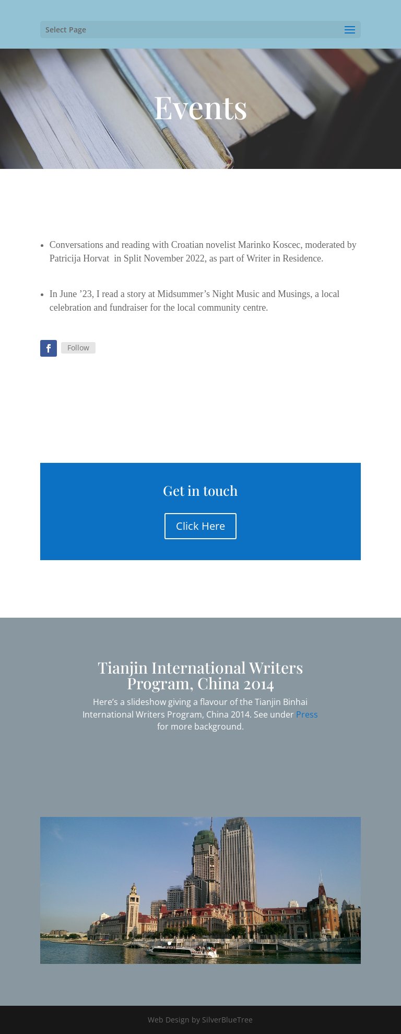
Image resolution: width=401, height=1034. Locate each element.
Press (307, 714)
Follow (78, 348)
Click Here (200, 526)
